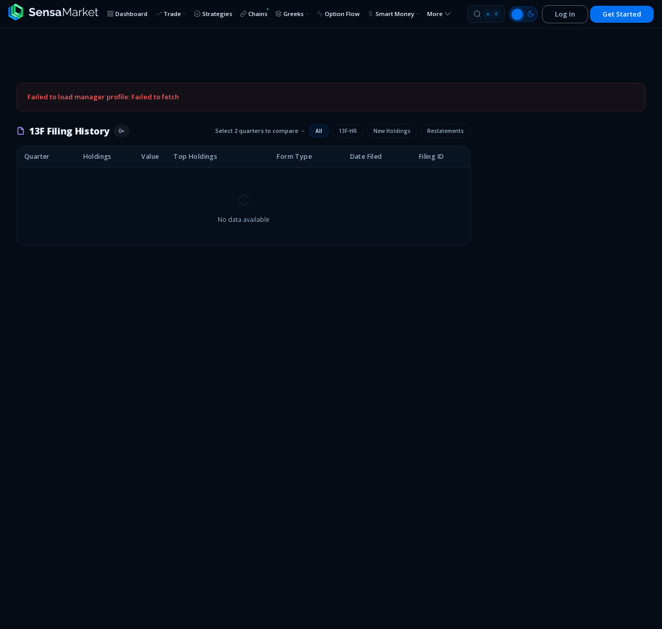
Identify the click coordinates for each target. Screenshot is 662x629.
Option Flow (338, 14)
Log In (565, 14)
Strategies (213, 14)
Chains (254, 13)
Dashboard (127, 14)
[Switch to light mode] (523, 14)
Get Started (622, 14)
